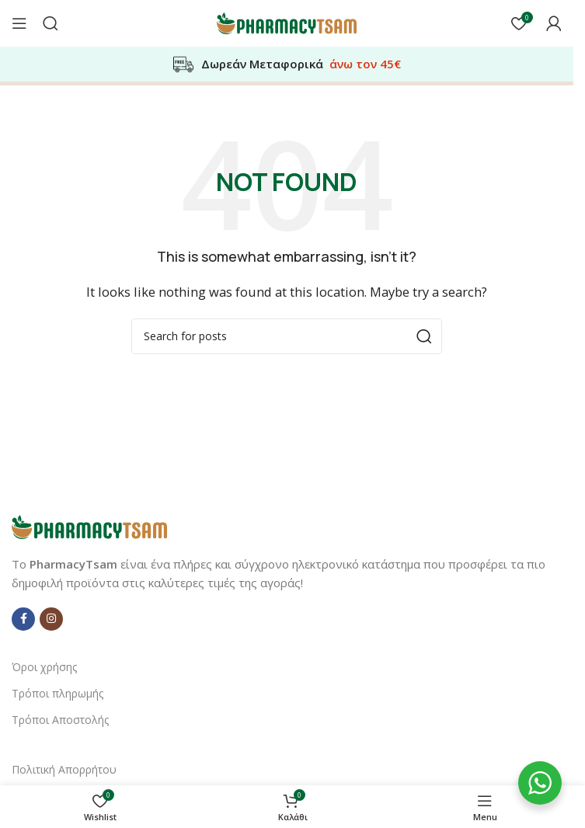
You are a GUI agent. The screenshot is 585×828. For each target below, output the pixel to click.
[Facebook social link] (23, 619)
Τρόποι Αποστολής (60, 719)
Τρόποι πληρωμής (57, 693)
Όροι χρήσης (44, 666)
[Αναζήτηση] (50, 23)
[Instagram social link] (51, 619)
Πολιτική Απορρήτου (64, 769)
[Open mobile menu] (19, 23)
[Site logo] (287, 22)
